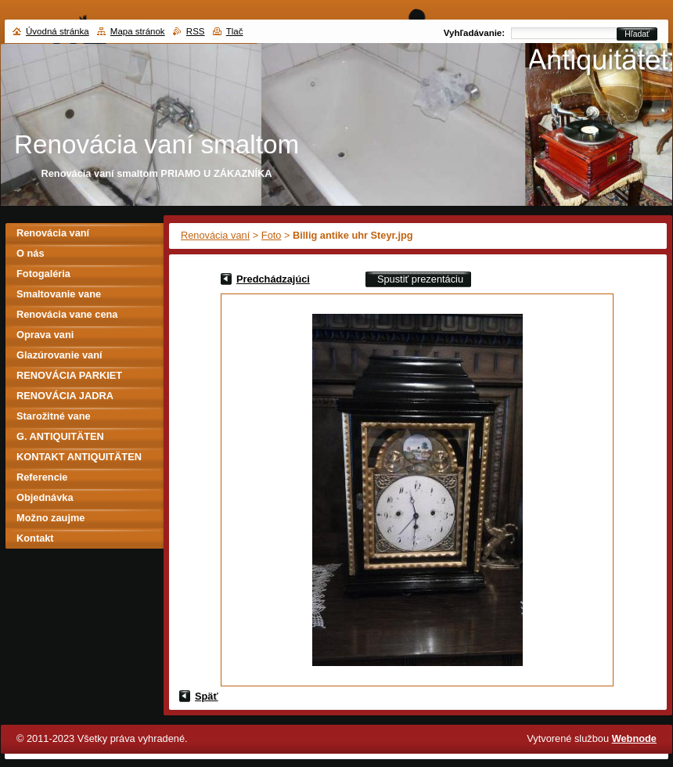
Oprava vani (45, 334)
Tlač (234, 31)
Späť (206, 696)
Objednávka (45, 497)
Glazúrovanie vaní (59, 355)
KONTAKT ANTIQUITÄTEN (79, 457)
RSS (195, 31)
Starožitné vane (53, 416)
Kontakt (35, 538)
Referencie (41, 477)
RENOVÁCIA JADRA (64, 396)
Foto (271, 235)
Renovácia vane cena (66, 314)
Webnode (634, 738)
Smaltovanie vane (58, 294)
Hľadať (637, 34)
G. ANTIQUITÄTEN (60, 436)
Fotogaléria (43, 273)
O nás (30, 253)
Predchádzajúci (273, 279)
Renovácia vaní (215, 235)
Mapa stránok (137, 31)
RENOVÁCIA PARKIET (69, 375)
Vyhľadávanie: (474, 33)
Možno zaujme (50, 518)
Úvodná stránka (57, 31)
